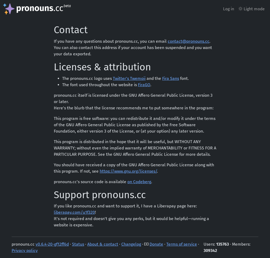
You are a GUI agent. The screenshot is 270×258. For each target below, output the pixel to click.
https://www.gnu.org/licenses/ (128, 171)
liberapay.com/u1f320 (74, 212)
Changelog (131, 244)
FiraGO (144, 84)
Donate (156, 244)
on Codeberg (139, 181)
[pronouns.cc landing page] (37, 9)
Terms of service (181, 244)
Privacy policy (25, 250)
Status (78, 244)
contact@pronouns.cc (188, 41)
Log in (228, 8)
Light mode (251, 8)
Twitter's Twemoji (129, 78)
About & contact (102, 244)
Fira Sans (170, 78)
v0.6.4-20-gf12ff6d (52, 244)
